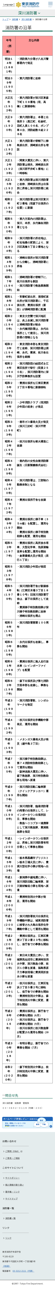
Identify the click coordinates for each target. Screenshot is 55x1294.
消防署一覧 (10, 1218)
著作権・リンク (12, 1191)
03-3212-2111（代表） (23, 1270)
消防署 (15, 19)
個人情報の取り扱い (14, 1184)
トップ (5, 19)
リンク (8, 1237)
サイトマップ (11, 1198)
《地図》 (6, 1266)
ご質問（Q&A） (12, 1151)
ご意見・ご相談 (12, 1158)
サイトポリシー (12, 1177)
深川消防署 (26, 19)
